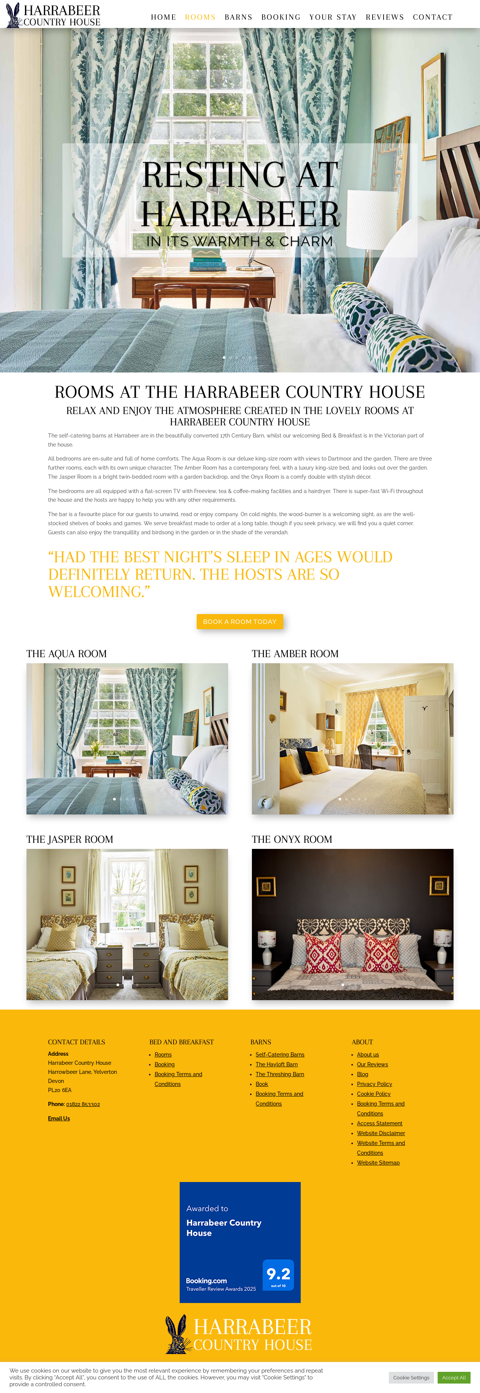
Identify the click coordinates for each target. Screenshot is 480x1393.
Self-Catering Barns (280, 1055)
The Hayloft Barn (277, 1064)
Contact (433, 18)
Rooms (200, 18)
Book (262, 1084)
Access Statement (379, 1123)
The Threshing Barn (280, 1074)
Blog (362, 1074)
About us (368, 1055)
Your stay (333, 18)
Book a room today (240, 621)
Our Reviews (372, 1064)
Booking (281, 18)
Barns (239, 18)
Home (164, 18)
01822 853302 (83, 1104)
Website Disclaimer (381, 1133)
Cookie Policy (374, 1094)
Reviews (385, 18)
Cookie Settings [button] (411, 1378)
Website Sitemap (378, 1163)
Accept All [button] (454, 1378)
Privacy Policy (374, 1084)
